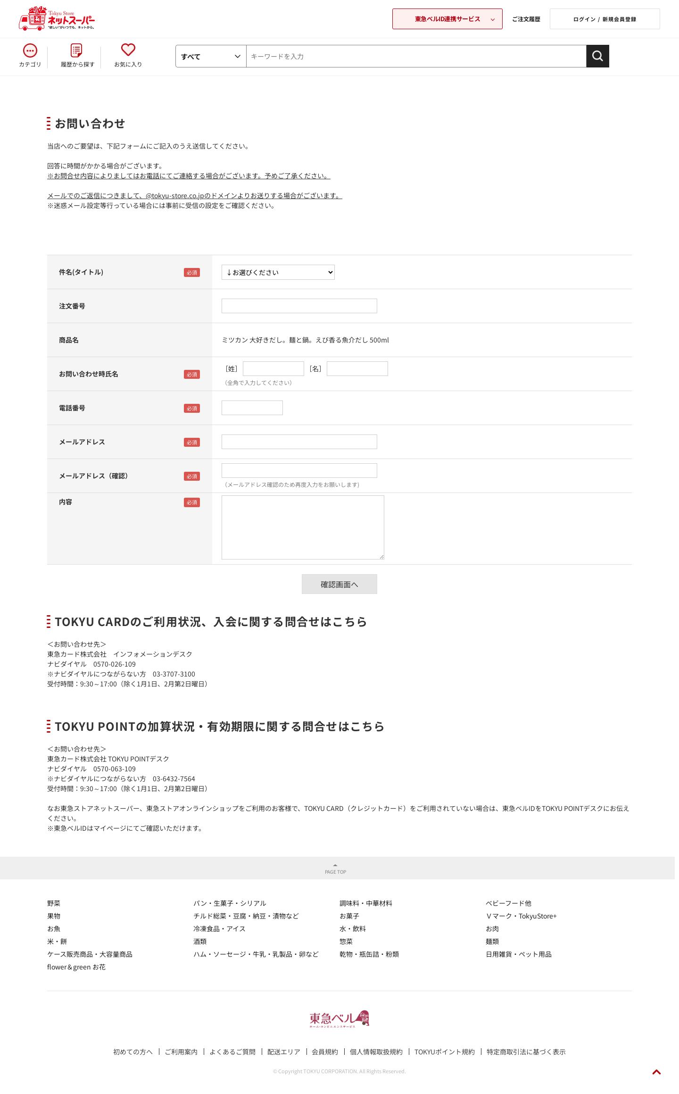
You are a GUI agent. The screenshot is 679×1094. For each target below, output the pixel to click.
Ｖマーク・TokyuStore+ (521, 915)
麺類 (492, 941)
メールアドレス (82, 441)
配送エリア (283, 1051)
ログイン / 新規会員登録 (605, 19)
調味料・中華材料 (366, 903)
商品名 (69, 339)
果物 (53, 915)
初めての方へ (133, 1051)
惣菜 (346, 941)
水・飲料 (353, 928)
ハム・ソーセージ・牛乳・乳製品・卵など (256, 954)
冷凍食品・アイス (219, 928)
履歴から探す (78, 64)
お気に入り (128, 64)
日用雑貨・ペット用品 (519, 954)
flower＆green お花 (76, 966)
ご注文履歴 (526, 19)
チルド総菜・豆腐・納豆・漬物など (246, 915)
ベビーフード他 (508, 903)
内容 (65, 501)
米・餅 (57, 941)
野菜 (53, 903)
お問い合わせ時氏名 (88, 373)
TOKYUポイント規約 (444, 1051)
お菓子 (349, 915)
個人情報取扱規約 (376, 1051)
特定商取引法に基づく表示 (526, 1051)
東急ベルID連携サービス (447, 18)
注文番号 (72, 305)
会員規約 (325, 1051)
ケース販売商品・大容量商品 (89, 954)
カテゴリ (30, 64)
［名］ (315, 368)
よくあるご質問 (232, 1051)
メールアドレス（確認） (95, 475)
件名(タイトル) (81, 271)
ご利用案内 (181, 1051)
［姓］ (231, 368)
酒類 (200, 941)
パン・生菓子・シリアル (229, 903)
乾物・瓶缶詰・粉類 (369, 954)
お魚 (53, 928)
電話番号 (72, 407)
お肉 (492, 928)
